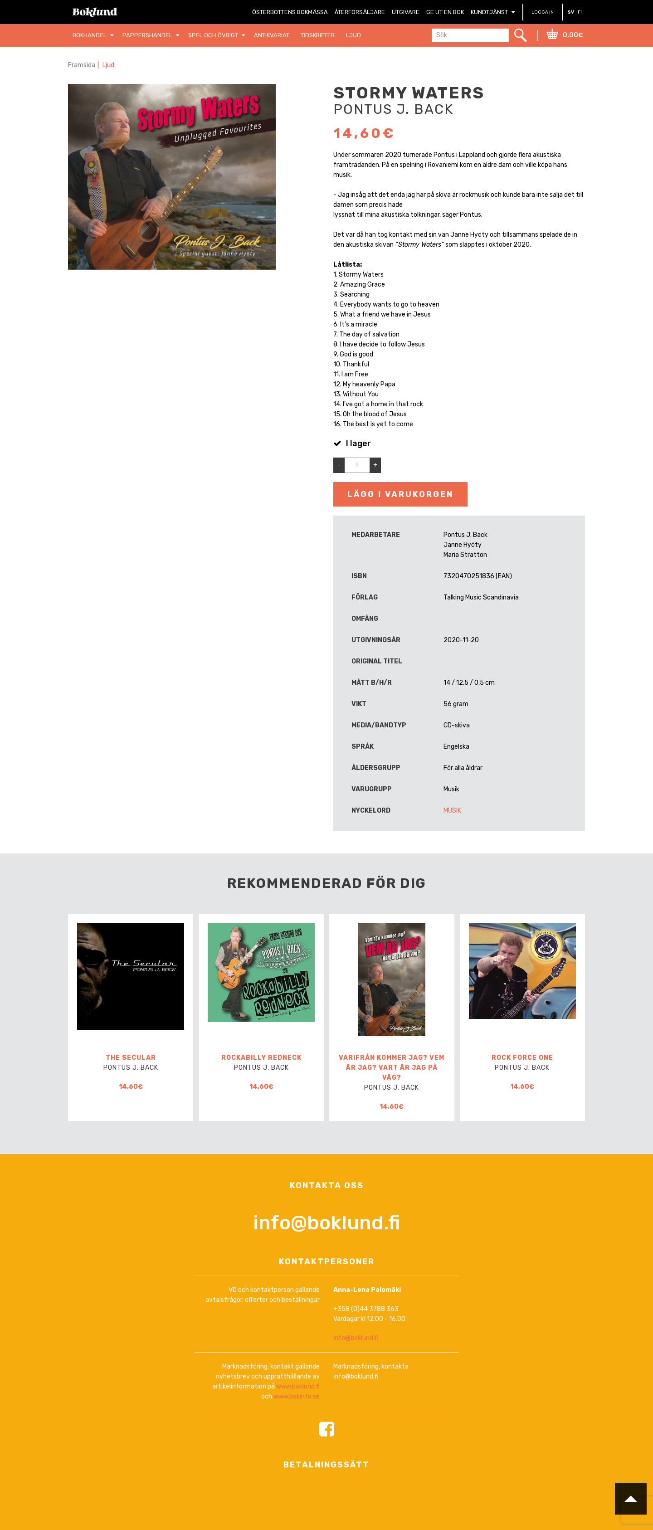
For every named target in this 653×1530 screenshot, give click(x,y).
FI (580, 12)
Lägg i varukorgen (400, 494)
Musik (452, 810)
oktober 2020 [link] (509, 245)
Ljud (108, 65)
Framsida (81, 65)
